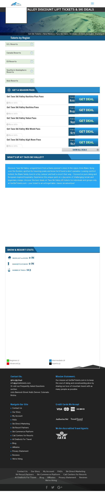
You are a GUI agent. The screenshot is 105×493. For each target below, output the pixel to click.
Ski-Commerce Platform (22, 432)
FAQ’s (14, 420)
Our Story (16, 412)
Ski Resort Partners (20, 428)
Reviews (16, 455)
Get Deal (89, 99)
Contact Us (17, 408)
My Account (17, 416)
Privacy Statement (20, 451)
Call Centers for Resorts (22, 435)
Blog (14, 443)
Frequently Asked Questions (32, 386)
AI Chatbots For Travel (22, 439)
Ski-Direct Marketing (21, 424)
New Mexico (48, 34)
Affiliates (16, 447)
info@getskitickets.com (21, 383)
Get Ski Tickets (34, 34)
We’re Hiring (17, 459)
